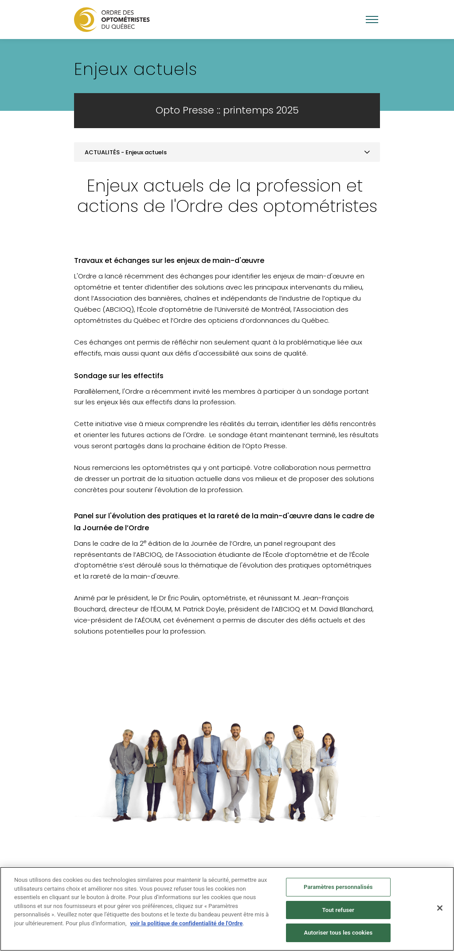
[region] (227, 909)
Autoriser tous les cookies (338, 932)
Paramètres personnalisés (338, 887)
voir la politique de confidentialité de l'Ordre (186, 923)
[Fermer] (440, 908)
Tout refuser (338, 910)
